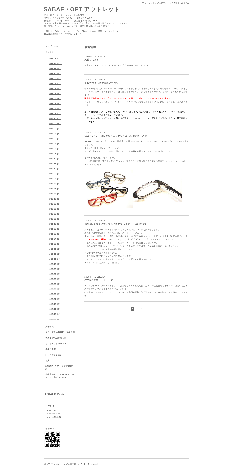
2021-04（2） (55, 239)
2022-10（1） (55, 199)
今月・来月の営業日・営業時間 (60, 332)
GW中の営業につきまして (98, 280)
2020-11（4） (55, 259)
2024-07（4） (55, 134)
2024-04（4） (55, 144)
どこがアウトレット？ (55, 343)
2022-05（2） (55, 214)
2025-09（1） (55, 79)
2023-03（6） (55, 194)
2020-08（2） (55, 269)
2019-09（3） (55, 319)
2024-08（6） (55, 129)
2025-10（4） (55, 74)
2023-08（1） (55, 174)
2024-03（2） (55, 149)
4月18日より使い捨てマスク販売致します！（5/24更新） (115, 224)
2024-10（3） (55, 119)
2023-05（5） (55, 184)
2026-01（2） (55, 58)
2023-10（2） (55, 169)
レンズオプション (53, 355)
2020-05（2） (55, 284)
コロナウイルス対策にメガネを (101, 83)
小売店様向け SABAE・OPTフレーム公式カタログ (59, 375)
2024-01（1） (55, 154)
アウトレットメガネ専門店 (63, 464)
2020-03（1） (55, 294)
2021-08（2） (55, 229)
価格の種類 (50, 349)
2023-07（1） (55, 179)
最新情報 (49, 52)
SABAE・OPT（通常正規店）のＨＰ (59, 367)
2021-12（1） (55, 224)
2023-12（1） (55, 159)
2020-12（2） (55, 254)
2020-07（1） (55, 274)
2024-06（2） (55, 139)
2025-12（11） (55, 64)
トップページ (51, 46)
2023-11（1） (55, 164)
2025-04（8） (55, 99)
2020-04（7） (55, 289)
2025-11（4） (55, 69)
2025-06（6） (55, 89)
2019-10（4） (55, 314)
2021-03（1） (55, 244)
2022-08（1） (55, 204)
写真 (47, 360)
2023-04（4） (55, 189)
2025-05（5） (55, 94)
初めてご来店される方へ (56, 338)
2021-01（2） (55, 249)
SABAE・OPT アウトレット (82, 9)
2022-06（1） (55, 209)
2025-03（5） (55, 104)
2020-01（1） (55, 299)
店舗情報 (49, 326)
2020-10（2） (55, 264)
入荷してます (91, 59)
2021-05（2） (55, 234)
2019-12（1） (55, 304)
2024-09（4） (55, 124)
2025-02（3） (55, 109)
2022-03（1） (55, 219)
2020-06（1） (55, 279)
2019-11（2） (55, 309)
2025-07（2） (55, 84)
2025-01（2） (55, 114)
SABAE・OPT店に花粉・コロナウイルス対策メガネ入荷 (115, 136)
